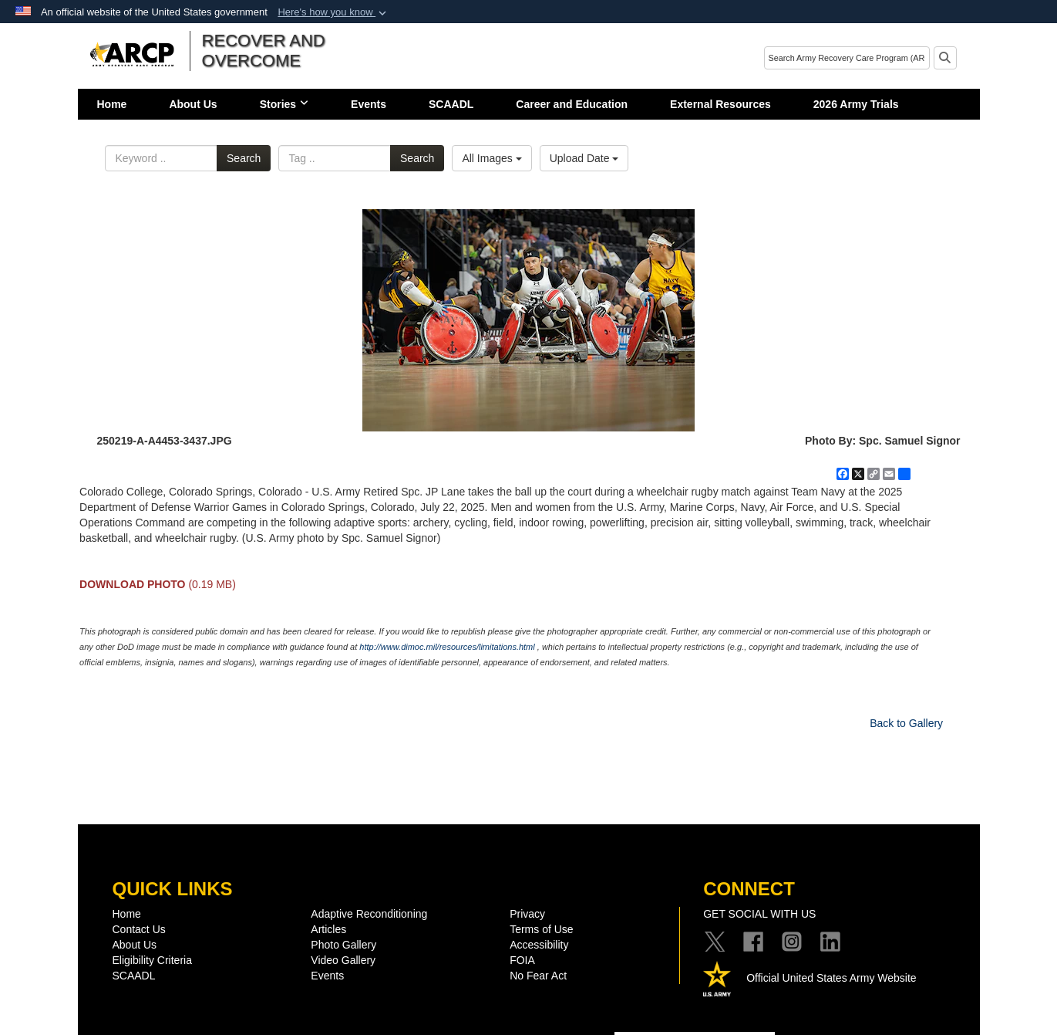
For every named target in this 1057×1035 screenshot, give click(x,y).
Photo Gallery (343, 945)
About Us (193, 104)
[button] (333, 12)
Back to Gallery (906, 723)
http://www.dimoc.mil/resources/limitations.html (446, 646)
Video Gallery (343, 960)
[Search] (847, 57)
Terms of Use (541, 929)
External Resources (720, 104)
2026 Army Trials (856, 104)
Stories (284, 104)
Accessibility (539, 945)
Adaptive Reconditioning (369, 914)
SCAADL (451, 104)
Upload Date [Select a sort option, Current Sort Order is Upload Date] (584, 158)
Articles (328, 929)
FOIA (522, 960)
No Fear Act (538, 975)
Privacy (527, 914)
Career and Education (572, 104)
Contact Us (139, 929)
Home (112, 104)
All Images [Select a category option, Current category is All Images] (491, 158)
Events (368, 104)
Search (244, 158)
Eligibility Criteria (152, 960)
